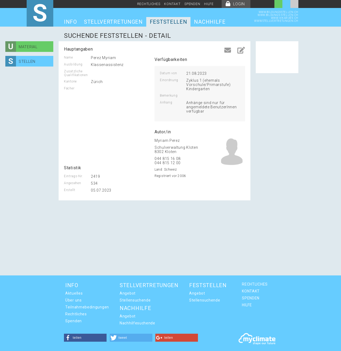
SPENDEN (192, 4)
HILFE (209, 4)
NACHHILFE (209, 22)
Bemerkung (168, 95)
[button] (85, 338)
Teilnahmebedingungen (87, 307)
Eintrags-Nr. (73, 176)
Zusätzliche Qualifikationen (76, 73)
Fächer (69, 88)
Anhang (166, 102)
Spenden (73, 321)
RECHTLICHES (148, 4)
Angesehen (72, 183)
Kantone (70, 81)
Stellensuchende (135, 300)
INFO (70, 22)
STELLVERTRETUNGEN (113, 22)
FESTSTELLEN (168, 22)
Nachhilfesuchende (137, 323)
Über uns (73, 300)
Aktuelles (74, 293)
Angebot (128, 293)
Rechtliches (76, 314)
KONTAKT (172, 4)
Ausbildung (73, 64)
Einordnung (169, 80)
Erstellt (69, 190)
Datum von (168, 73)
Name (68, 57)
